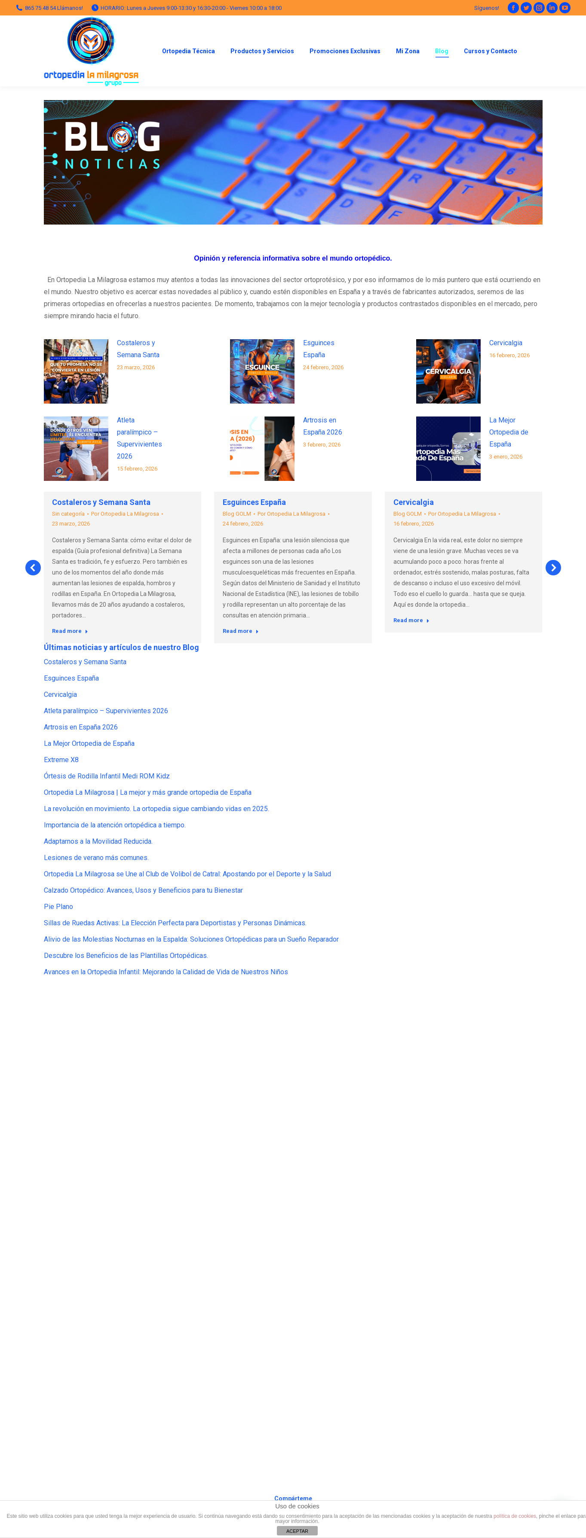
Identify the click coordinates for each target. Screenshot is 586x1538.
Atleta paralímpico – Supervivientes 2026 (139, 438)
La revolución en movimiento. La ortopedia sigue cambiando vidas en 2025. (156, 809)
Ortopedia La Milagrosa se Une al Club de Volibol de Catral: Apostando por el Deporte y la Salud (187, 874)
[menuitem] (188, 51)
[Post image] (76, 371)
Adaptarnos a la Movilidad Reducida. (98, 841)
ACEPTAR (297, 1531)
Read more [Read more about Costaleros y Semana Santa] (70, 631)
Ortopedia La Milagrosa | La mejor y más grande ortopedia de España (148, 792)
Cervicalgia (505, 343)
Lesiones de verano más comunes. (96, 858)
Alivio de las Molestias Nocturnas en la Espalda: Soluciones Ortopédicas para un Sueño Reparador (191, 939)
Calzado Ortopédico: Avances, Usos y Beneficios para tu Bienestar (143, 890)
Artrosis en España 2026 (322, 426)
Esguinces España (318, 349)
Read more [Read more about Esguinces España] (241, 631)
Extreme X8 (61, 760)
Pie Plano (58, 907)
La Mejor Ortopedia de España (508, 432)
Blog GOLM (237, 514)
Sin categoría (68, 514)
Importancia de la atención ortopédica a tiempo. (115, 825)
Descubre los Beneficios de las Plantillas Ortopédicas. (126, 955)
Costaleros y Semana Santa (138, 349)
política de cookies (515, 1516)
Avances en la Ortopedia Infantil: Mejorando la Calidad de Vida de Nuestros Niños (166, 972)
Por (125, 514)
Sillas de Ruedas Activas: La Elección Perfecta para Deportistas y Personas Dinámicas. (175, 923)
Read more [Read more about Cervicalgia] (411, 620)
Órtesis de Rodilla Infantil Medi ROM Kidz (107, 776)
